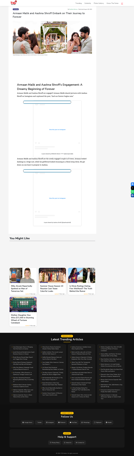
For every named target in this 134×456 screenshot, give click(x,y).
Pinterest (61, 422)
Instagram (50, 422)
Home (14, 55)
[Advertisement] (52, 69)
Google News (27, 422)
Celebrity (87, 3)
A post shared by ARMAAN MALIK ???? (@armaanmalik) (57, 154)
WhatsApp (85, 422)
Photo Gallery (99, 3)
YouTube (73, 422)
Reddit (108, 422)
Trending (78, 3)
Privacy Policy (54, 443)
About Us (67, 443)
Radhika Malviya (73, 9)
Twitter (39, 422)
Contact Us (80, 443)
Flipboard (97, 422)
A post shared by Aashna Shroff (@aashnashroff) (57, 222)
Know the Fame (112, 3)
